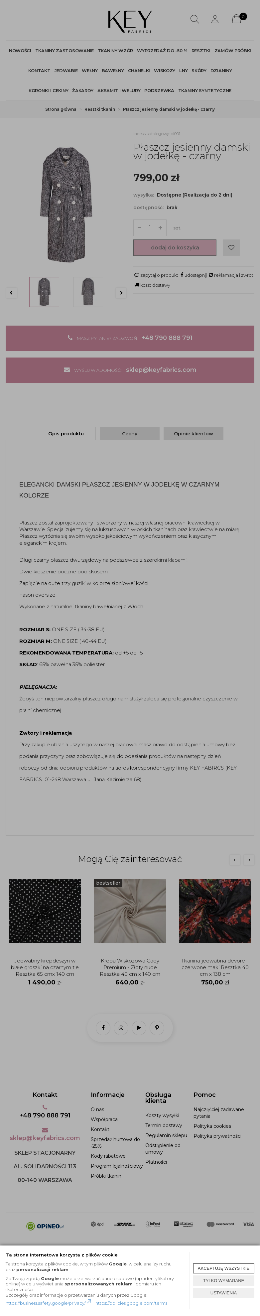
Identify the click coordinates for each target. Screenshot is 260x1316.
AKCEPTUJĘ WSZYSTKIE (223, 1268)
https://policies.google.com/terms (131, 1303)
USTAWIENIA (223, 1292)
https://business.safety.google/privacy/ (49, 1303)
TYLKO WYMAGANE (223, 1280)
